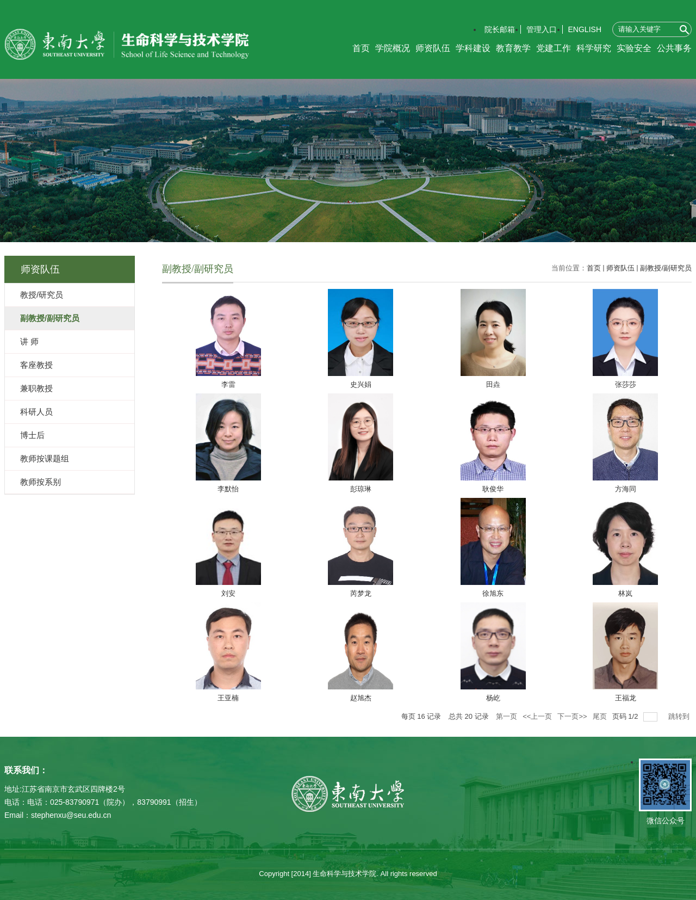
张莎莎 (625, 384)
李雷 (228, 384)
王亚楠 (228, 698)
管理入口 (541, 29)
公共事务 (674, 48)
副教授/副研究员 (666, 268)
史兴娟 (360, 384)
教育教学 (513, 48)
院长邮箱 (499, 29)
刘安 (228, 593)
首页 (361, 48)
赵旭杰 (360, 698)
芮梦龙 (360, 593)
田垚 (493, 384)
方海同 (625, 489)
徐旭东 (493, 593)
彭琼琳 (360, 489)
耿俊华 (493, 489)
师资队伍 (432, 48)
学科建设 (473, 48)
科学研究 (593, 48)
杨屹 (493, 698)
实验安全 (634, 48)
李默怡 (228, 489)
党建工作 (553, 48)
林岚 (625, 593)
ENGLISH (584, 29)
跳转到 (680, 716)
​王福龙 (625, 698)
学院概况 (392, 48)
